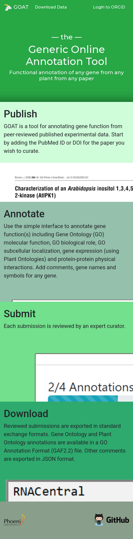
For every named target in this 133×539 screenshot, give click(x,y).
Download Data (51, 7)
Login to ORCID (109, 7)
